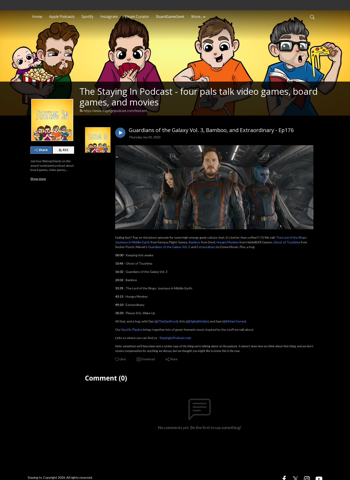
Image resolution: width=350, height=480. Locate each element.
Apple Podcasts (62, 16)
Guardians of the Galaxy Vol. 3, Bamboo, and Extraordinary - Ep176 (211, 130)
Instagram (109, 16)
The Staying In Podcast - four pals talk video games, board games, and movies (198, 96)
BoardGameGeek (170, 16)
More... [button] (196, 16)
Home (37, 16)
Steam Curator (137, 16)
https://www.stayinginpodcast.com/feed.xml (113, 111)
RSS (63, 150)
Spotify (87, 16)
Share (41, 150)
